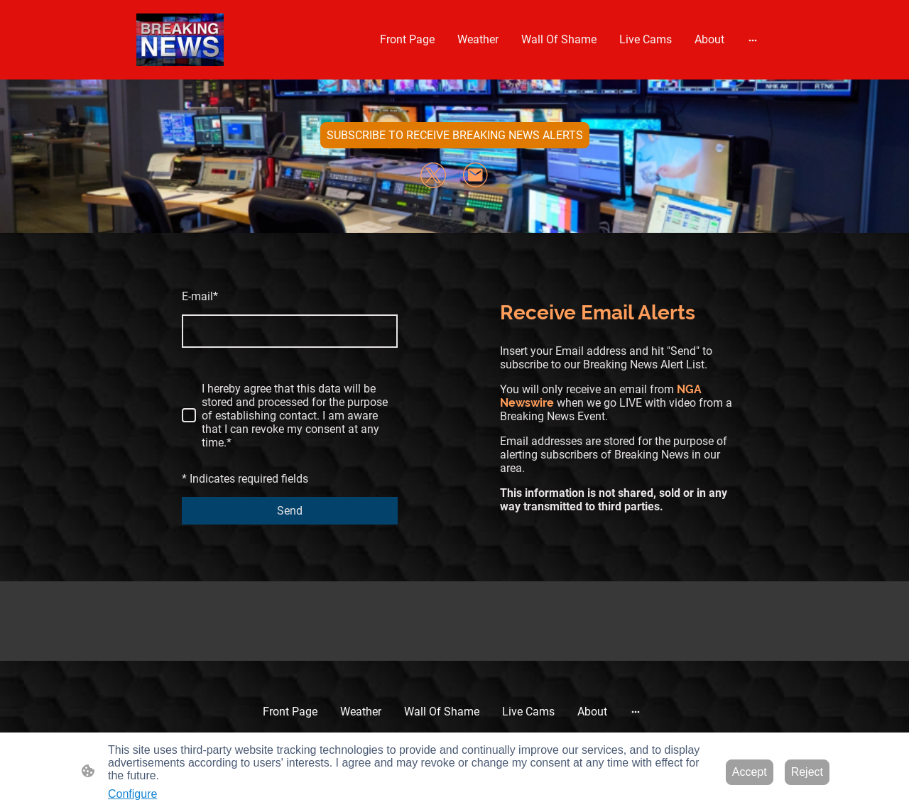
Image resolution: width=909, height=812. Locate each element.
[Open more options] (753, 39)
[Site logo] (180, 39)
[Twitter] (433, 175)
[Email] (476, 175)
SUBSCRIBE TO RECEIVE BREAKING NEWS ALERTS (455, 135)
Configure (132, 794)
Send (290, 510)
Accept (749, 772)
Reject (807, 772)
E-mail (200, 296)
